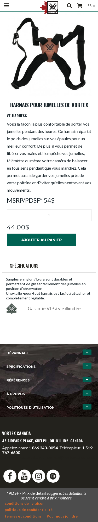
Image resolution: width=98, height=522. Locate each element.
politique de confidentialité (29, 509)
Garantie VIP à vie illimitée (54, 308)
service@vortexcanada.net (71, 457)
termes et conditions (23, 516)
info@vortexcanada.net (23, 457)
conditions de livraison (24, 503)
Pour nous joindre (62, 516)
